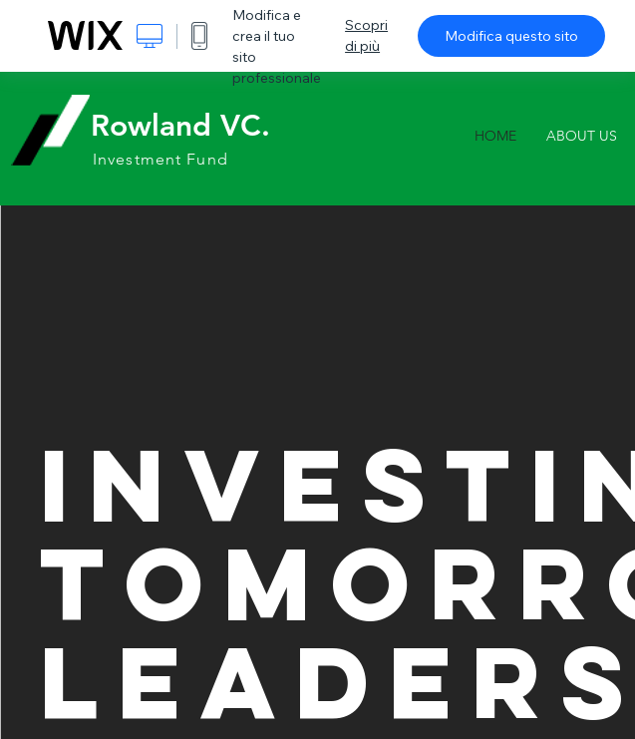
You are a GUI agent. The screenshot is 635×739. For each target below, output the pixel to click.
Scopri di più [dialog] (366, 35)
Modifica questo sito (511, 36)
